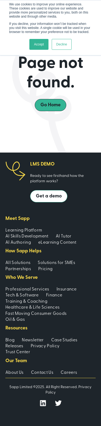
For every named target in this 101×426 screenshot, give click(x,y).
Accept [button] (39, 44)
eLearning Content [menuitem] (57, 242)
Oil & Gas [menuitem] (15, 320)
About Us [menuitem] (14, 373)
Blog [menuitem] (10, 340)
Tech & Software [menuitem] (22, 295)
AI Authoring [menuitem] (18, 242)
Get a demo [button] (49, 196)
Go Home (50, 105)
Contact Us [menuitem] (42, 373)
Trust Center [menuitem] (17, 352)
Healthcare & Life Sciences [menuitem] (32, 307)
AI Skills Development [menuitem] (26, 236)
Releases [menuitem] (14, 346)
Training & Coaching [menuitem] (26, 301)
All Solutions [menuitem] (17, 263)
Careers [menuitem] (69, 373)
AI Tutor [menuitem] (64, 236)
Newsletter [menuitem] (33, 340)
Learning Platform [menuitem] (23, 230)
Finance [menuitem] (54, 295)
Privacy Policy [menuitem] (45, 346)
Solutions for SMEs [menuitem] (56, 263)
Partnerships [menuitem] (18, 269)
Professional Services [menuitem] (27, 289)
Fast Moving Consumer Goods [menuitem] (36, 314)
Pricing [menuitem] (45, 269)
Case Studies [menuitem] (64, 340)
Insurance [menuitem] (67, 289)
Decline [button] (61, 44)
